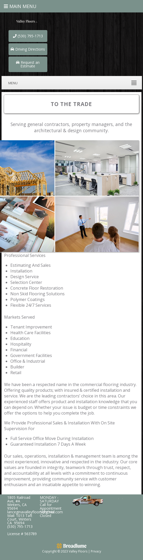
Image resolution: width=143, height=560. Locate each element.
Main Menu (20, 6)
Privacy (96, 551)
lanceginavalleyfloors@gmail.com (35, 511)
